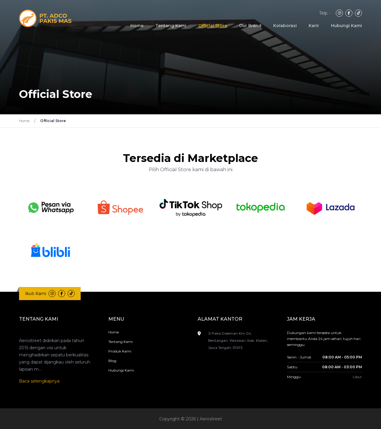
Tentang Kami (170, 25)
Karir (314, 25)
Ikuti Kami (35, 293)
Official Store (212, 25)
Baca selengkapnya (39, 381)
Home (136, 25)
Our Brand (250, 25)
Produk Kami (119, 351)
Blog (112, 360)
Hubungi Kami (346, 25)
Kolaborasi (285, 25)
